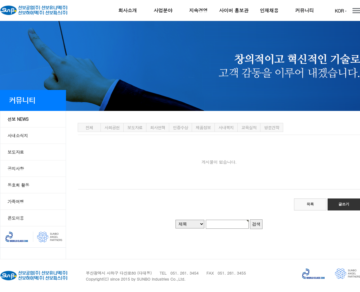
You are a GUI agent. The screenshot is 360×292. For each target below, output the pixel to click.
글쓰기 (343, 204)
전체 (89, 127)
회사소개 (127, 10)
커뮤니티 (304, 10)
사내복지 (225, 127)
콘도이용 (16, 218)
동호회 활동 (18, 185)
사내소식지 (18, 136)
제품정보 (203, 127)
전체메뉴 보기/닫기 (356, 10)
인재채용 (269, 10)
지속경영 (198, 10)
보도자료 (16, 152)
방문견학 (271, 127)
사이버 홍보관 (233, 10)
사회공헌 (111, 127)
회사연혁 (157, 127)
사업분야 (163, 10)
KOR (340, 10)
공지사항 (16, 168)
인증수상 (180, 127)
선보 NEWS (18, 119)
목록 (310, 204)
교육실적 (248, 127)
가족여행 (16, 201)
